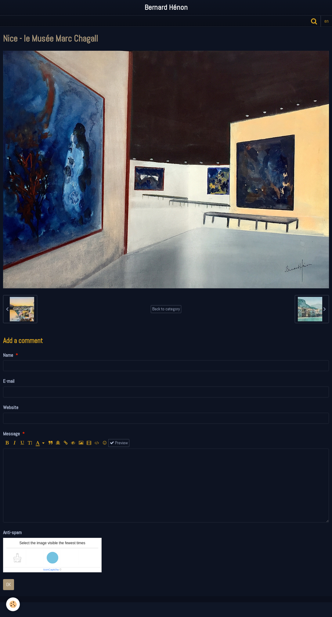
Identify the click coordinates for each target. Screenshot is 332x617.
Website (10, 407)
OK (8, 584)
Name (8, 355)
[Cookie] (13, 604)
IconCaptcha (51, 569)
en (326, 21)
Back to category (166, 309)
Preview (119, 442)
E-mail (8, 381)
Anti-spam (12, 532)
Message (11, 433)
